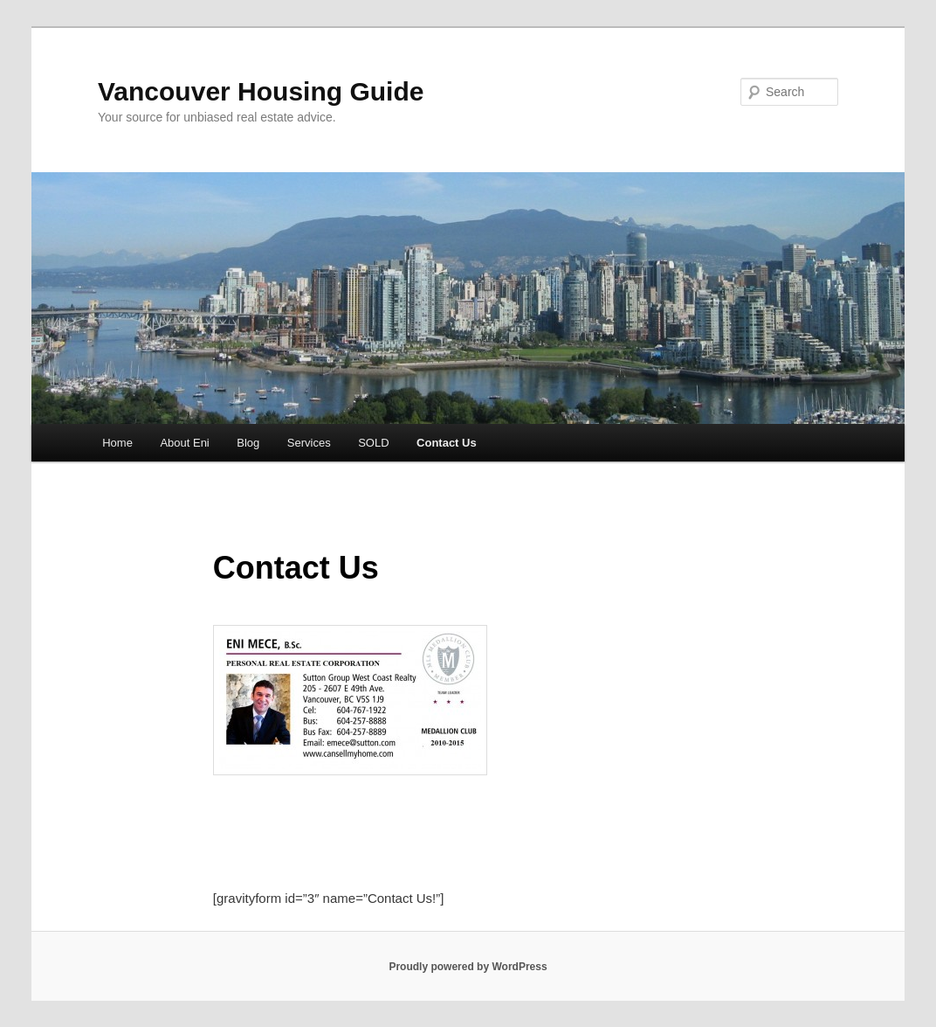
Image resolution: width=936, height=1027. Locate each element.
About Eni (184, 442)
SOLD (373, 442)
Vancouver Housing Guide (260, 91)
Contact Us (446, 442)
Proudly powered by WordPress (468, 967)
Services (309, 442)
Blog (248, 442)
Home (117, 442)
